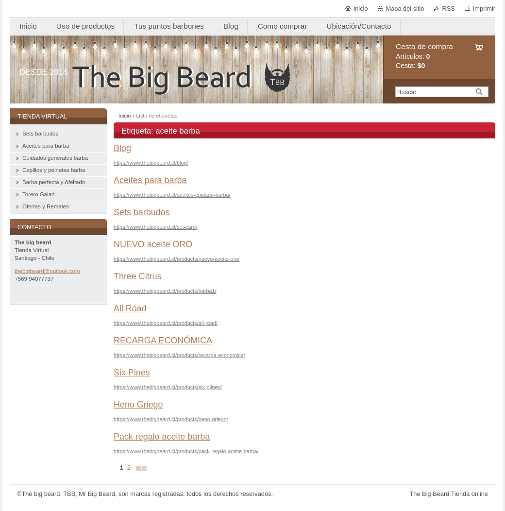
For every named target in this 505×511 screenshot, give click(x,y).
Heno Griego (138, 404)
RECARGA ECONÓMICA (163, 340)
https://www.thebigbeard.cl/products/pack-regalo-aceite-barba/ (186, 451)
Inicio (361, 8)
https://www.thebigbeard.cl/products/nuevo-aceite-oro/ (176, 259)
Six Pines (132, 372)
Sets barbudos (141, 212)
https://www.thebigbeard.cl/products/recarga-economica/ (179, 355)
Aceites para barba (150, 180)
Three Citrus (138, 276)
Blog (122, 148)
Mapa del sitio (405, 8)
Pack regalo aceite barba (162, 437)
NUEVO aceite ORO (153, 244)
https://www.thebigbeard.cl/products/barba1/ (165, 291)
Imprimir (484, 8)
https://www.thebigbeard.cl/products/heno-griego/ (171, 419)
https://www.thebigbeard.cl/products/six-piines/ (168, 387)
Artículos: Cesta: (424, 56)
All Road (130, 308)
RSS (448, 8)
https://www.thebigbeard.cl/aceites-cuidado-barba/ (172, 195)
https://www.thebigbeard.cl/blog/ (151, 163)
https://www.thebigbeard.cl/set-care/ (155, 227)
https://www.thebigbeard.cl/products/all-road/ (166, 323)
